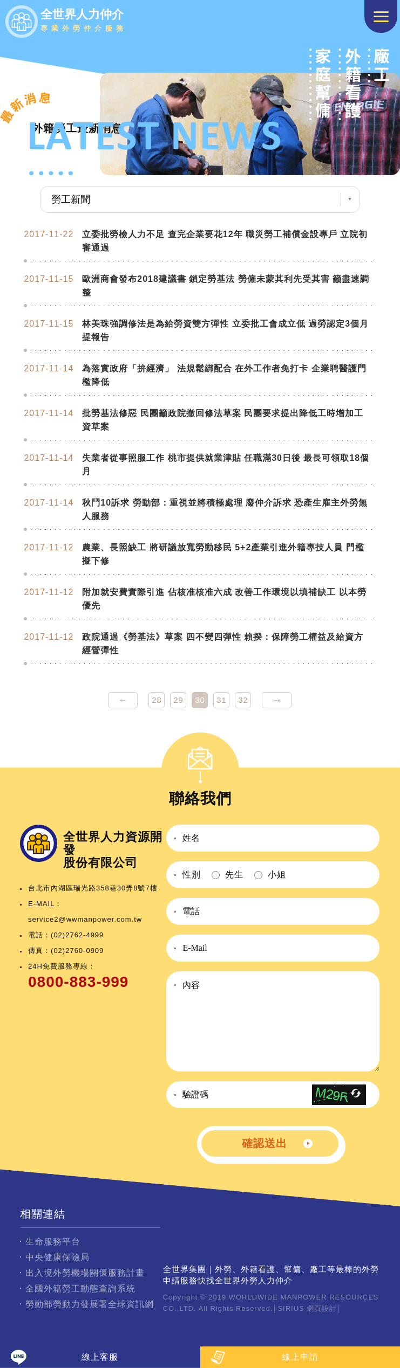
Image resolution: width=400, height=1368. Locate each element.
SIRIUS (290, 1308)
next (276, 700)
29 (178, 699)
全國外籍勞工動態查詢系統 (80, 1288)
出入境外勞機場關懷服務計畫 (85, 1272)
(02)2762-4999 (77, 935)
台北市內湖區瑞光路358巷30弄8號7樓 (93, 888)
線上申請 (300, 1357)
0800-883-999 (78, 982)
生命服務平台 (52, 1241)
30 (200, 699)
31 (221, 699)
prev (123, 700)
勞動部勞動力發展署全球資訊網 (89, 1304)
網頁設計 (322, 1308)
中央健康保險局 (57, 1257)
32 (243, 699)
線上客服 (100, 1357)
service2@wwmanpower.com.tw (85, 919)
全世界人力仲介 (83, 22)
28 (157, 699)
